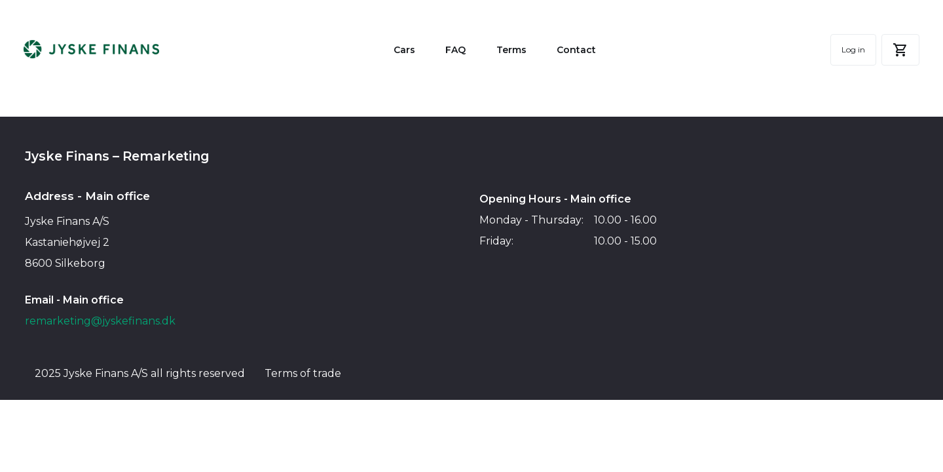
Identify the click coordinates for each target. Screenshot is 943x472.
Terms (511, 51)
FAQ (455, 51)
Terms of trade (303, 374)
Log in (852, 51)
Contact (576, 51)
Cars (404, 51)
